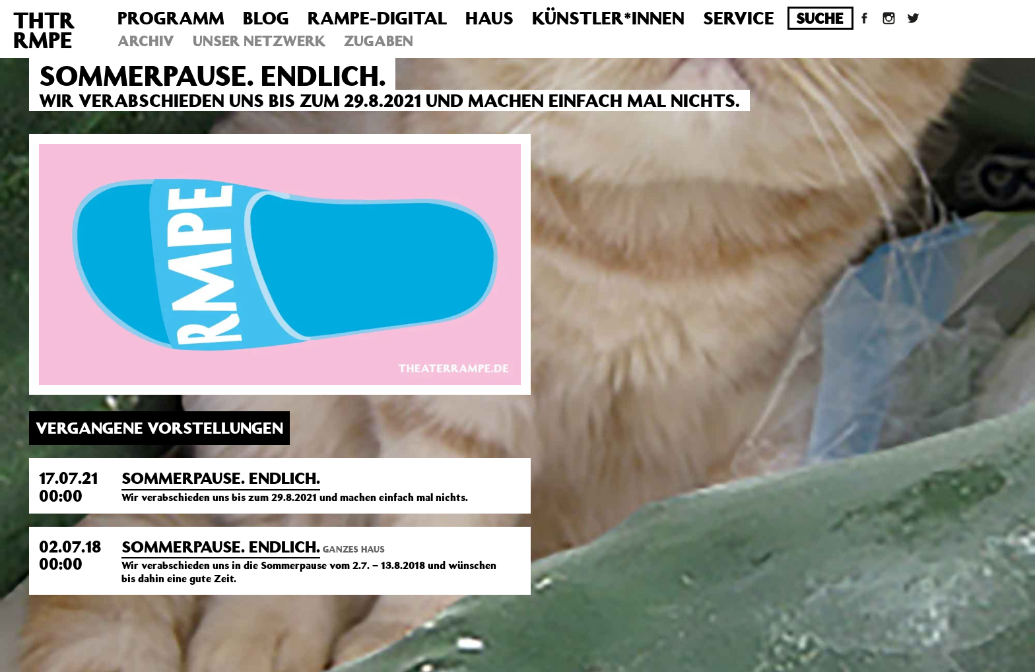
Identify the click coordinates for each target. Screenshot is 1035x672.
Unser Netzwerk (259, 40)
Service (738, 17)
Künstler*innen (608, 17)
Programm (170, 17)
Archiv (145, 40)
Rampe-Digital (377, 17)
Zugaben (378, 40)
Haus (489, 17)
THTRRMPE (44, 29)
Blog (266, 17)
